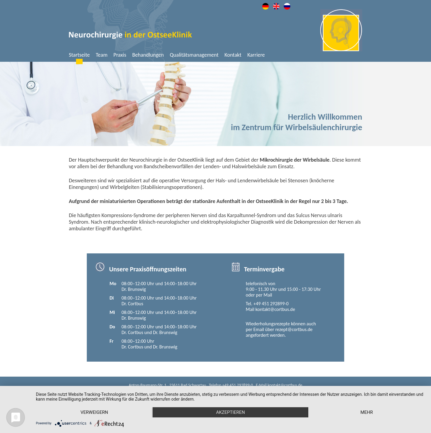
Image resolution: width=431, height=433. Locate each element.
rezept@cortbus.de (294, 329)
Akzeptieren (230, 412)
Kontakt (232, 55)
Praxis (119, 55)
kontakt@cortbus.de (275, 309)
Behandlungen (148, 55)
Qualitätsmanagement (194, 55)
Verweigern (94, 412)
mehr (366, 412)
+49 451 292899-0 (271, 303)
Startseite (79, 55)
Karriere (256, 55)
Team (101, 55)
